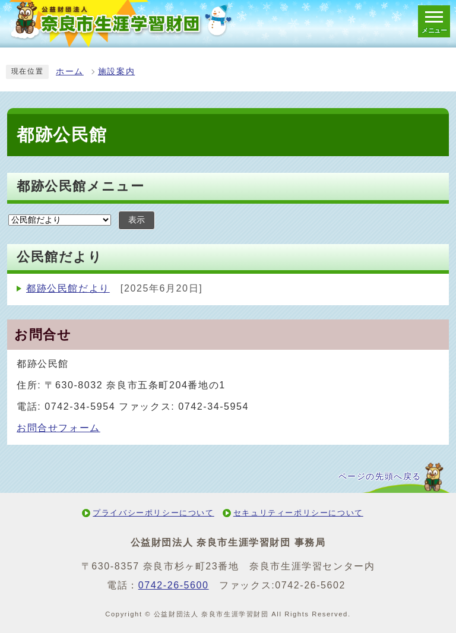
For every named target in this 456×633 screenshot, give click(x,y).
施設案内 (116, 71)
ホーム (70, 71)
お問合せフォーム (58, 428)
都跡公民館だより (68, 288)
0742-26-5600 (173, 585)
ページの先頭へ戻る (380, 476)
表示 (136, 220)
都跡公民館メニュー (80, 186)
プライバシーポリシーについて (153, 512)
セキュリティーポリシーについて (298, 512)
